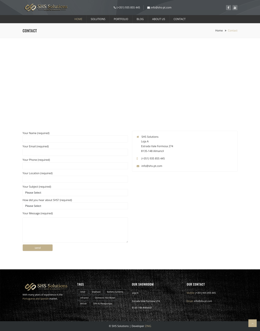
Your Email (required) (36, 146)
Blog (140, 19)
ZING (148, 326)
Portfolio (121, 19)
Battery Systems (115, 291)
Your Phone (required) (36, 160)
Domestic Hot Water (105, 297)
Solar (82, 291)
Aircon (83, 303)
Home (220, 30)
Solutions (98, 19)
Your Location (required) (38, 173)
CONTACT (180, 19)
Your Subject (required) (37, 186)
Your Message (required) (38, 213)
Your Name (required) (36, 133)
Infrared (84, 297)
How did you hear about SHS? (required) (47, 200)
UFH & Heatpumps (102, 303)
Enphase (96, 291)
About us (158, 19)
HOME (78, 19)
